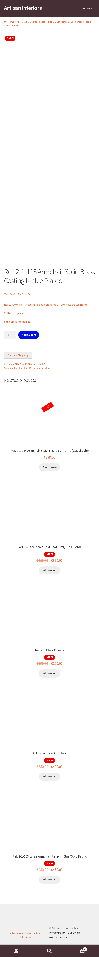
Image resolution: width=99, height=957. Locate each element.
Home (11, 21)
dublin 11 (15, 368)
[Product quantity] (10, 335)
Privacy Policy (57, 932)
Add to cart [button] (49, 570)
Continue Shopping (17, 355)
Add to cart (29, 334)
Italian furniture (41, 368)
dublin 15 (26, 368)
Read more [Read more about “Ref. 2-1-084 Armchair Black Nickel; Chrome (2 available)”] (50, 467)
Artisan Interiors (23, 7)
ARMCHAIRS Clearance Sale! (31, 21)
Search (49, 951)
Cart (76, 948)
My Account (16, 951)
